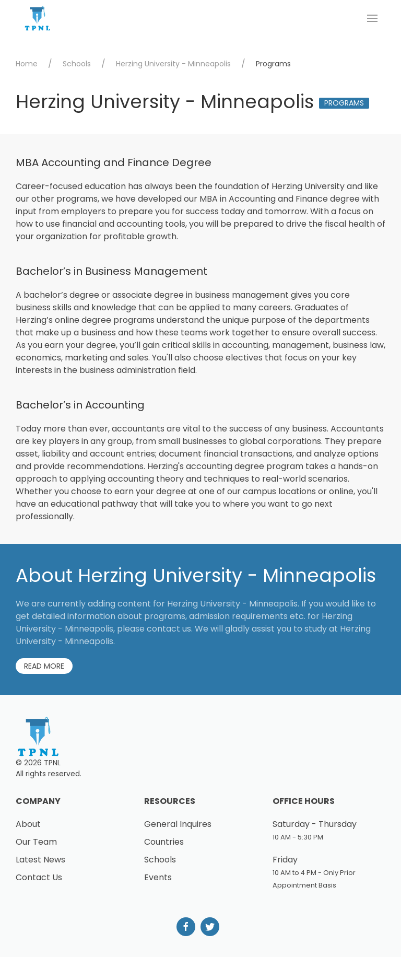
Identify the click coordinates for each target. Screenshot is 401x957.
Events (158, 877)
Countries (164, 842)
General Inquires (177, 824)
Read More (44, 666)
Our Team (36, 842)
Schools (77, 64)
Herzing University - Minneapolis (173, 64)
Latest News (40, 860)
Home (27, 64)
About (28, 824)
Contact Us (39, 877)
